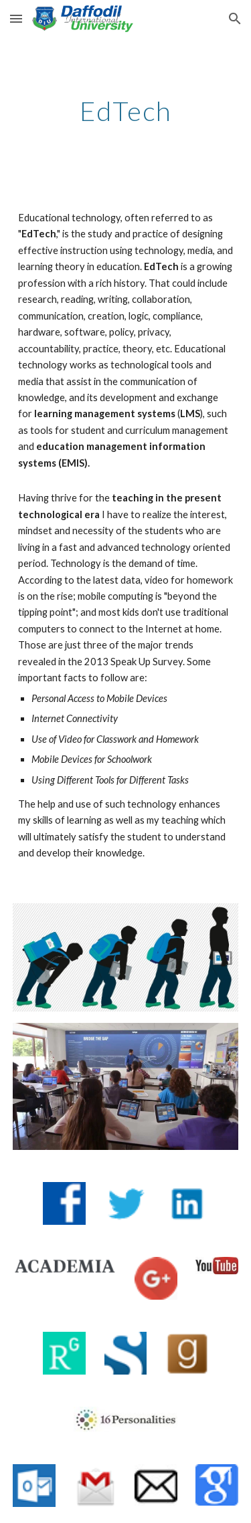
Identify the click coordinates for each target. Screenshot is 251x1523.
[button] (16, 18)
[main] (126, 111)
